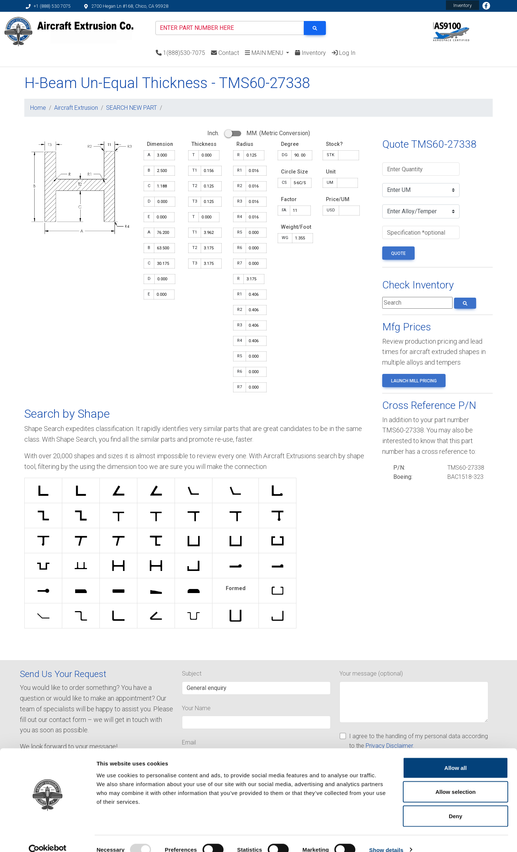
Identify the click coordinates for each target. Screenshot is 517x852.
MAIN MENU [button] (265, 52)
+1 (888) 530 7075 (48, 6)
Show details (386, 837)
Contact (225, 52)
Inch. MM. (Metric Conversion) (258, 133)
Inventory (462, 5)
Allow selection (455, 779)
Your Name (196, 708)
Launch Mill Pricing (414, 380)
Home (38, 107)
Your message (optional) (371, 673)
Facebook (486, 6)
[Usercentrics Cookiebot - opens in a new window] (47, 837)
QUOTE (398, 253)
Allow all (455, 755)
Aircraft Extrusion (76, 107)
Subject (191, 673)
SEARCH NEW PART (131, 107)
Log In (343, 52)
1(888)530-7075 (180, 52)
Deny (456, 803)
